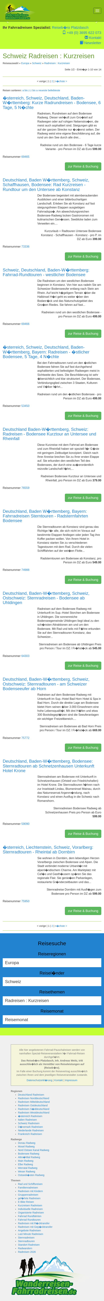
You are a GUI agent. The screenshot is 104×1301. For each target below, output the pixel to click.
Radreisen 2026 (27, 1251)
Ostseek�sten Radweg (31, 1175)
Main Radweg (25, 1160)
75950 (25, 901)
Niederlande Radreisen (31, 1130)
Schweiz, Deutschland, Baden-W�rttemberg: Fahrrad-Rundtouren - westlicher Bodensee (46, 272)
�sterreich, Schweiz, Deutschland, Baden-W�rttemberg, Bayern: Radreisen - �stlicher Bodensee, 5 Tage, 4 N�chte (46, 352)
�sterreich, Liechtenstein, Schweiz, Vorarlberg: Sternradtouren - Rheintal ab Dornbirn (48, 849)
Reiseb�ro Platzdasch (70, 27)
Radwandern (25, 1248)
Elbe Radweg (25, 1164)
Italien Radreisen (27, 1119)
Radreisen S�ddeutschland (33, 1109)
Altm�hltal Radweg (29, 1157)
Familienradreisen (28, 1187)
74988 (25, 569)
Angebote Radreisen (29, 1230)
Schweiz (36, 63)
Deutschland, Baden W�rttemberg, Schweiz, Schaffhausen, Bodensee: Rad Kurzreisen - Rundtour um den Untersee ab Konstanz (46, 185)
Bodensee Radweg (28, 1153)
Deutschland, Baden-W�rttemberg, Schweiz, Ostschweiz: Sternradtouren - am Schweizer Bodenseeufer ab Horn (46, 684)
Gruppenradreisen (28, 1194)
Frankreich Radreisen (30, 1134)
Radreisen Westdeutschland (33, 1112)
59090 (25, 823)
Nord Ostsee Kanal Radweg (33, 1150)
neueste (42, 90)
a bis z (26, 90)
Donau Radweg (26, 1143)
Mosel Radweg (26, 1146)
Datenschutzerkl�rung (39, 1080)
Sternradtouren (26, 1241)
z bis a (34, 90)
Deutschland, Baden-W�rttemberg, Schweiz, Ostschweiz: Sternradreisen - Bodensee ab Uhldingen (46, 598)
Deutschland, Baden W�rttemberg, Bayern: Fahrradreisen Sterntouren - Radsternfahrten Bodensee (45, 516)
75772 (25, 737)
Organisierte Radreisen (31, 1212)
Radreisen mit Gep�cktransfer (35, 1226)
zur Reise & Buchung (83, 166)
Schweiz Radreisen (29, 1123)
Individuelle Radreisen (30, 1209)
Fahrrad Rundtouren (29, 1219)
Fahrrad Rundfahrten (29, 1216)
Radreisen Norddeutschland (33, 1098)
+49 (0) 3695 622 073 (81, 33)
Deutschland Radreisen (31, 1094)
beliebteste (54, 90)
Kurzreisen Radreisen (30, 1205)
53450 (25, 405)
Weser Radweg (26, 1171)
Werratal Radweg (27, 1168)
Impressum (71, 1080)
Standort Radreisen (29, 1244)
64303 (25, 655)
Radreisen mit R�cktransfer (34, 1223)
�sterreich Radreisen (30, 1116)
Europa (25, 63)
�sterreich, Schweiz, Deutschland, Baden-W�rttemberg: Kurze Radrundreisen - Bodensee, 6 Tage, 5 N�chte (52, 103)
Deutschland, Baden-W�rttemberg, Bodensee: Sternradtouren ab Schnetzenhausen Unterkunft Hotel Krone (48, 766)
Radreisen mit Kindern (30, 1191)
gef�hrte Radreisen (29, 1198)
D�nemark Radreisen (30, 1126)
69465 (25, 156)
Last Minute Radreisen (30, 1234)
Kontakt (93, 38)
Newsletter (90, 43)
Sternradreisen (26, 1237)
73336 (25, 246)
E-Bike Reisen (26, 1201)
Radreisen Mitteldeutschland (34, 1101)
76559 (25, 487)
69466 (25, 323)
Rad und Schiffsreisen (30, 1184)
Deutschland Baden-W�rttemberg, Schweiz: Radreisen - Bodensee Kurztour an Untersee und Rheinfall (49, 434)
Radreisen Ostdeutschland (33, 1105)
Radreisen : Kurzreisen (57, 63)
